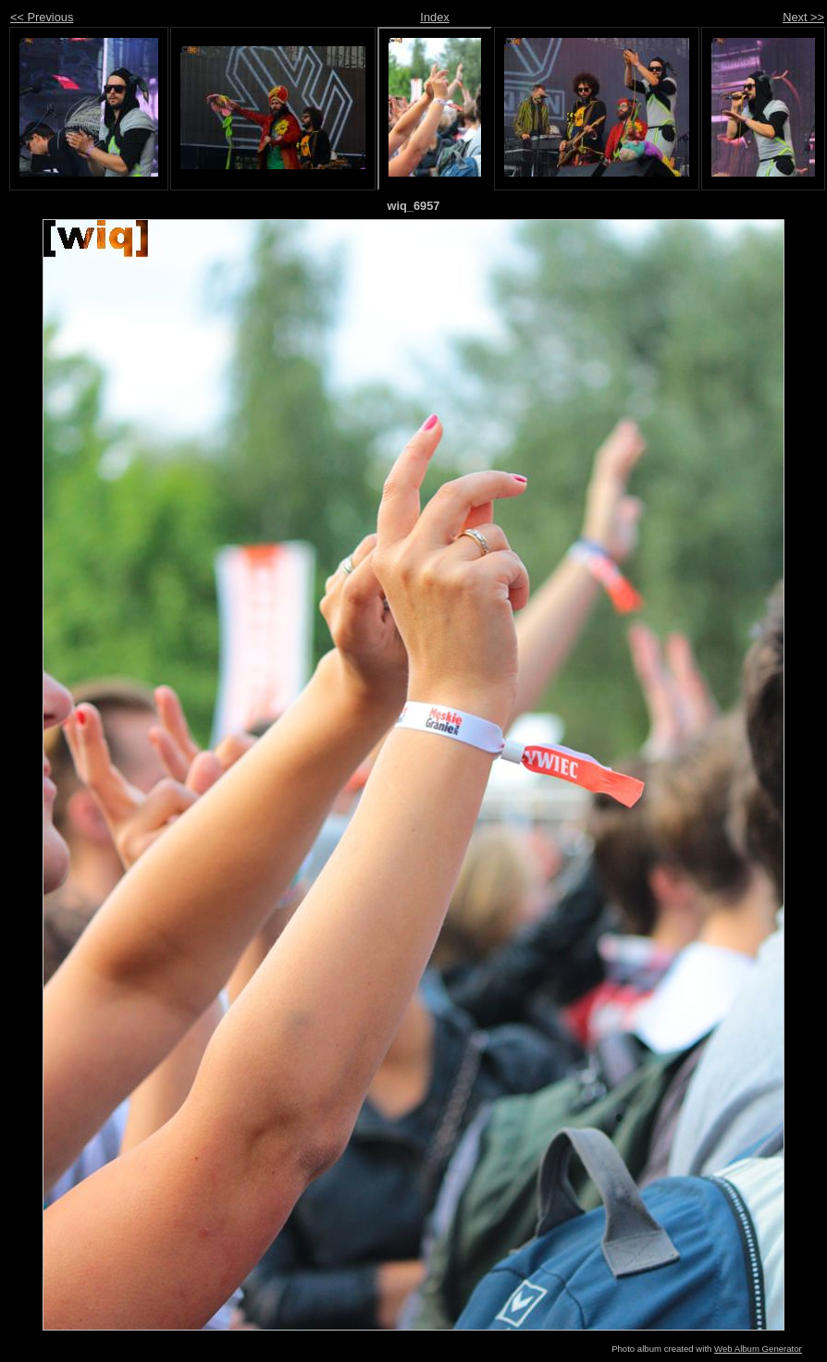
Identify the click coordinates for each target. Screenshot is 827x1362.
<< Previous (41, 17)
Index (434, 17)
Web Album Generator (758, 1349)
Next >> (803, 17)
